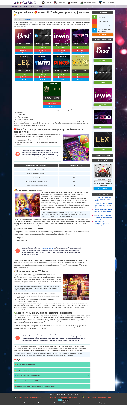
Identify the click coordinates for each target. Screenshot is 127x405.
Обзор (80, 79)
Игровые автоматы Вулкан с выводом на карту (97, 397)
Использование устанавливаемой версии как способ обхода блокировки (103, 223)
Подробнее (102, 188)
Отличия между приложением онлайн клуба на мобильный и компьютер (103, 217)
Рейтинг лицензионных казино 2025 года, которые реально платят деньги (103, 211)
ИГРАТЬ (23, 52)
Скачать (23, 47)
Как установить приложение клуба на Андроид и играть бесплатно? (102, 199)
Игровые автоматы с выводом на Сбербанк (28, 397)
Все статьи (103, 34)
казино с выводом (47, 249)
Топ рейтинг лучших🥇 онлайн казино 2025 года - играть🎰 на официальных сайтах (103, 205)
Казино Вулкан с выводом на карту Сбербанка (62, 397)
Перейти (23, 50)
